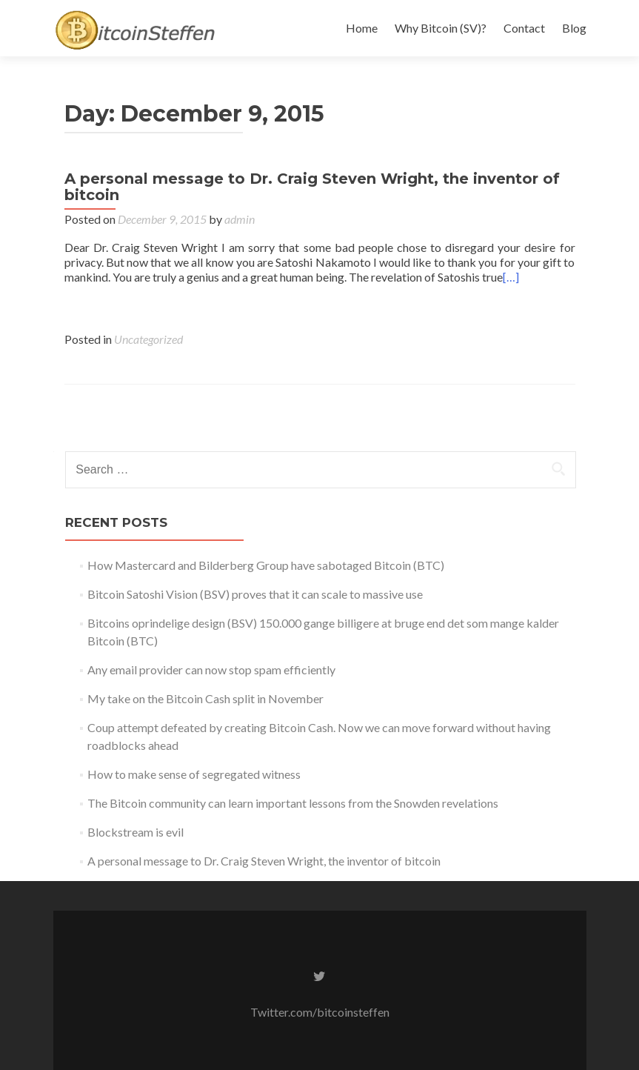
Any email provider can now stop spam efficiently (211, 669)
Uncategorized (148, 339)
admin (239, 219)
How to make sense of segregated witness (194, 774)
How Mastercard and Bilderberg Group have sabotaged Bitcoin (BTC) (265, 565)
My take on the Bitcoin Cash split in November (205, 698)
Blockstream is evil (135, 832)
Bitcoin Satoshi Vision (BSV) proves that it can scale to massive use (255, 594)
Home (362, 28)
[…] (511, 277)
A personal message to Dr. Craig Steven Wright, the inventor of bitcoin (312, 187)
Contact (524, 28)
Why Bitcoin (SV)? (440, 28)
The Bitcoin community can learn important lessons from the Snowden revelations (292, 803)
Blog (574, 28)
